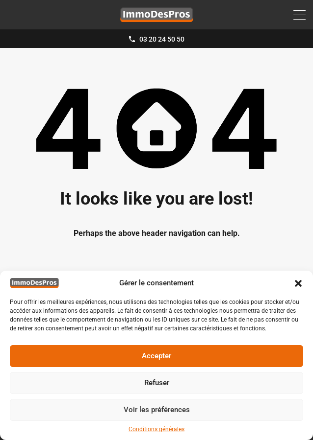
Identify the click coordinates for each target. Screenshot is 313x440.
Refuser (156, 382)
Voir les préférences (157, 409)
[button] (298, 283)
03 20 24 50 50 (161, 39)
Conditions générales (156, 429)
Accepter (156, 355)
